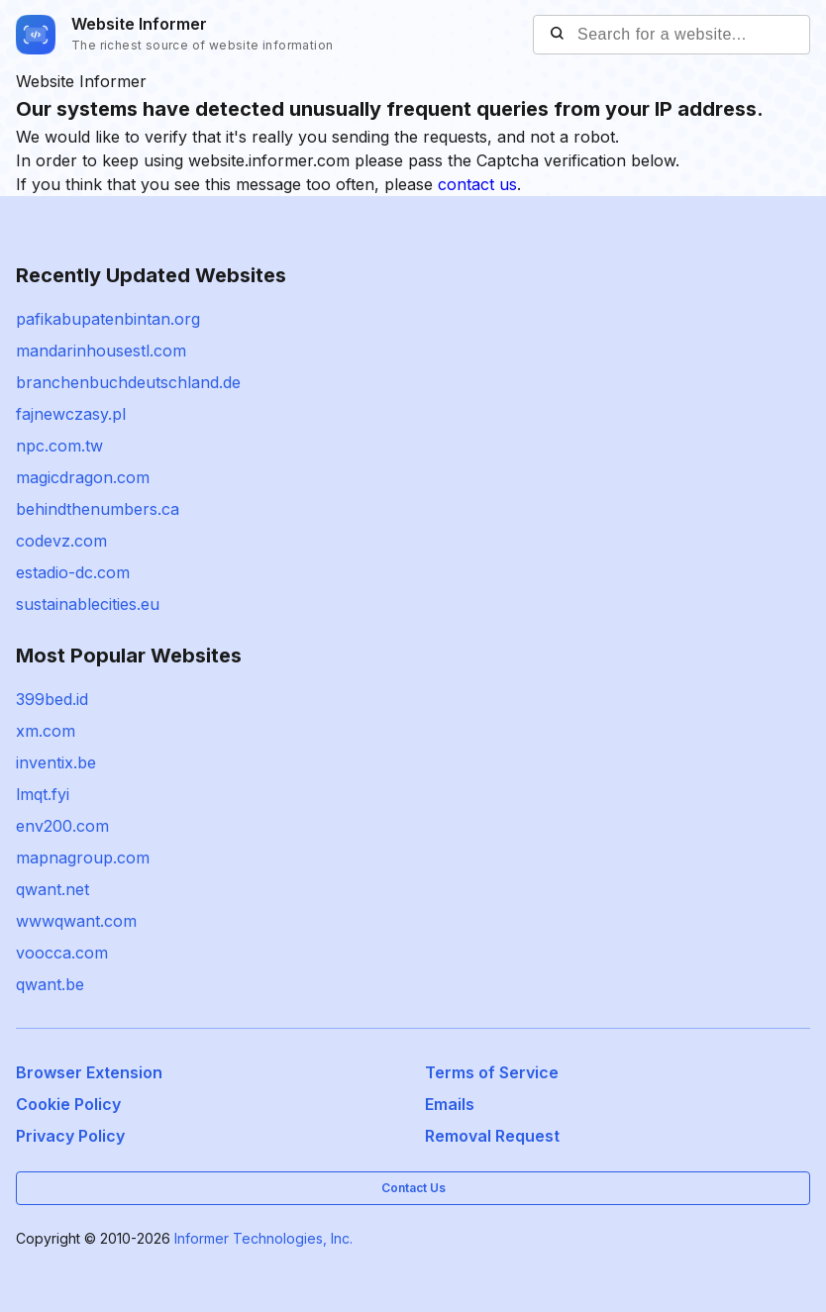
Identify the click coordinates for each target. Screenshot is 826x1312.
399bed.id (52, 699)
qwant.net (52, 889)
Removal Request (492, 1136)
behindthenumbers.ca (97, 509)
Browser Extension (89, 1072)
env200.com (62, 826)
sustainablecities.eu (87, 604)
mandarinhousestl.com (101, 350)
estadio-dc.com (73, 572)
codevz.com (61, 541)
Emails (449, 1104)
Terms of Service (492, 1072)
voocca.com (62, 952)
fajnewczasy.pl (71, 414)
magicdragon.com (83, 477)
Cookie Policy (68, 1104)
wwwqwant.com (76, 921)
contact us (477, 184)
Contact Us (413, 1187)
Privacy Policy (70, 1136)
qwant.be (50, 984)
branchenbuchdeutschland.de (128, 382)
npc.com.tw (59, 445)
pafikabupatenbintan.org (108, 319)
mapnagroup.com (83, 857)
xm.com (45, 731)
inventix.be (56, 762)
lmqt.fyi (42, 794)
